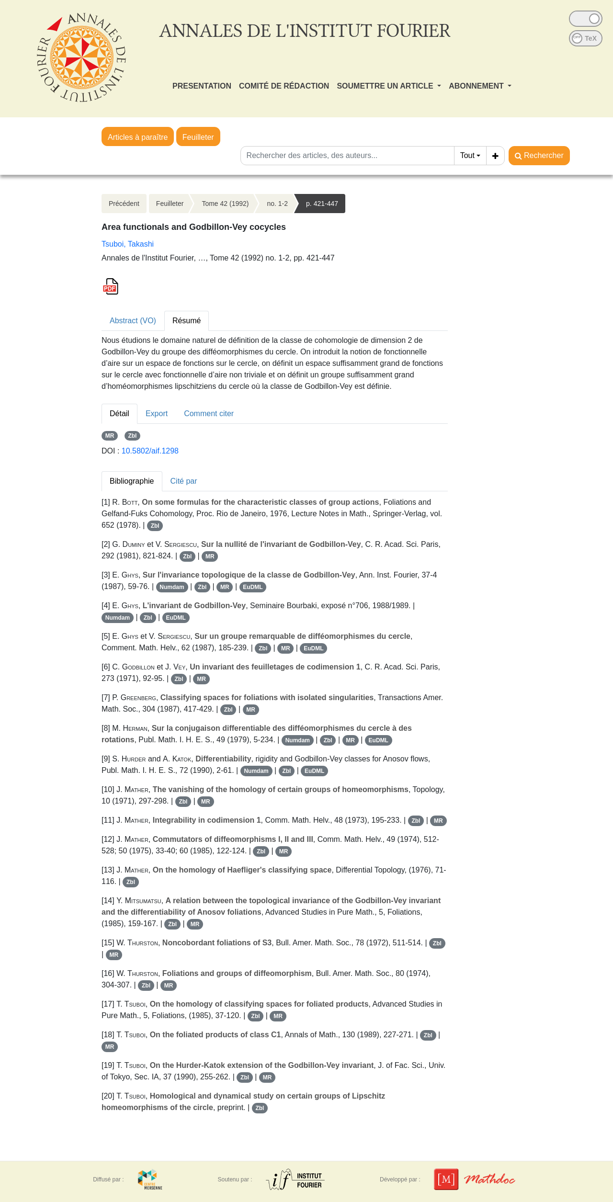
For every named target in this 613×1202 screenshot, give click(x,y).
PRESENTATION (201, 86)
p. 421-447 (322, 203)
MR (109, 435)
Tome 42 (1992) (225, 203)
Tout (467, 155)
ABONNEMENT (477, 86)
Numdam (171, 587)
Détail (119, 413)
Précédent (124, 203)
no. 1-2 (277, 203)
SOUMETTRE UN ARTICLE (386, 86)
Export (157, 413)
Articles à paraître (138, 137)
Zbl (132, 435)
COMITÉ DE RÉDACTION (284, 86)
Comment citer (209, 413)
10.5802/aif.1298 (150, 451)
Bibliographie (132, 481)
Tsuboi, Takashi (128, 244)
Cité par (183, 481)
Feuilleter (198, 137)
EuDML (252, 587)
